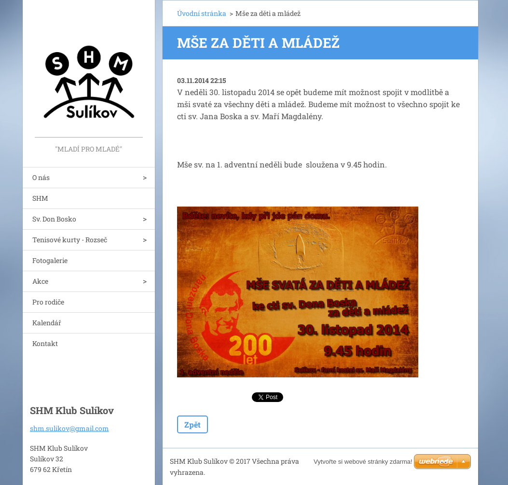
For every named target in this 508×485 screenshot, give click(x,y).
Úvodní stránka (201, 13)
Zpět (192, 424)
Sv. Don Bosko (54, 218)
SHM (40, 198)
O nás (41, 177)
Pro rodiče (48, 301)
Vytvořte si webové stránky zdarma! (363, 461)
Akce (40, 281)
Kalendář (46, 322)
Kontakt (45, 343)
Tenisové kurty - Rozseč (69, 239)
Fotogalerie (50, 260)
